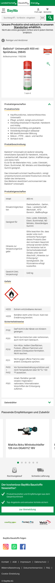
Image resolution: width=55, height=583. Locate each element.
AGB (14, 562)
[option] (27, 75)
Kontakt (5, 562)
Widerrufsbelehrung (10, 567)
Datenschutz (40, 562)
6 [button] (37, 462)
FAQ (48, 567)
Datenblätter (10, 402)
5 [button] (33, 462)
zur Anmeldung (27, 509)
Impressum (25, 562)
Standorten (21, 27)
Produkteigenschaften (15, 104)
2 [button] (21, 462)
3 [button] (25, 462)
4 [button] (29, 462)
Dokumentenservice (33, 567)
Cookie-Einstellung (10, 573)
